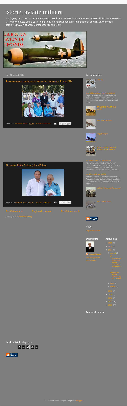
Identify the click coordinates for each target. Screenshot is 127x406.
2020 (110, 243)
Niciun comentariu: (43, 124)
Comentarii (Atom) (24, 217)
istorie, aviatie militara (34, 11)
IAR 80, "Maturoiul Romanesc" (109, 188)
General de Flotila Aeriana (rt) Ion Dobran (26, 165)
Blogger (79, 401)
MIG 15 (100, 80)
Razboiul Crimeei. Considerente (98, 161)
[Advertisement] (43, 145)
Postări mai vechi (70, 211)
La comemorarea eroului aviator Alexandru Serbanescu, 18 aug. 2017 (39, 81)
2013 (110, 298)
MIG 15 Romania (103, 201)
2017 (110, 250)
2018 (110, 246)
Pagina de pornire (42, 211)
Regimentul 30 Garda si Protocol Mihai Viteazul (106, 148)
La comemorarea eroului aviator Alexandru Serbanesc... (115, 262)
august (113, 253)
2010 (110, 305)
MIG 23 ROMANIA (104, 120)
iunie (112, 283)
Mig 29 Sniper (102, 134)
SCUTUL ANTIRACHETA (96, 174)
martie (113, 287)
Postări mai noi (14, 211)
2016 (110, 291)
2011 (110, 302)
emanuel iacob (95, 254)
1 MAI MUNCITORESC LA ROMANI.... (101, 93)
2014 (110, 294)
